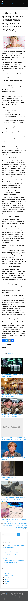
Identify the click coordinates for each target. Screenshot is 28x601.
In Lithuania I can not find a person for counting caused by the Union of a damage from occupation (13, 499)
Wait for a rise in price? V (11, 553)
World (6, 583)
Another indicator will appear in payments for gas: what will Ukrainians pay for (13, 556)
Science (7, 577)
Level (7, 593)
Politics (7, 573)
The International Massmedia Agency (12, 3)
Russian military (9, 575)
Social (6, 579)
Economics (10, 353)
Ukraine (7, 581)
